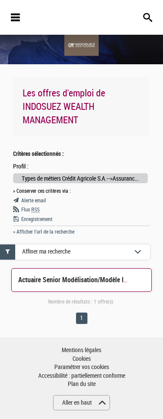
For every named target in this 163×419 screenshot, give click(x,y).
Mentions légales (81, 350)
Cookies (82, 359)
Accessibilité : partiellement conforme (81, 375)
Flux (30, 210)
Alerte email (33, 201)
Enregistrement (37, 219)
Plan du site (82, 384)
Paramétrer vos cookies (81, 367)
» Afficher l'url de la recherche (43, 232)
